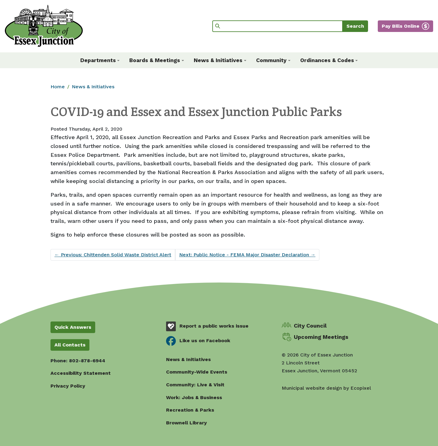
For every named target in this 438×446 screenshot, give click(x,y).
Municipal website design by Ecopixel (326, 388)
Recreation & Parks (190, 410)
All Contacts (69, 345)
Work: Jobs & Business (194, 397)
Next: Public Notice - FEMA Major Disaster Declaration (247, 255)
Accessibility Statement (80, 373)
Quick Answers (72, 327)
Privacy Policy (67, 386)
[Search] (277, 26)
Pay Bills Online (400, 26)
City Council (310, 325)
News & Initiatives (93, 87)
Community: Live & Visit (195, 385)
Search (355, 26)
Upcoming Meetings (321, 337)
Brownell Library (186, 423)
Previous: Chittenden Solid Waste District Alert (112, 255)
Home (57, 87)
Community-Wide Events (196, 372)
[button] (100, 60)
